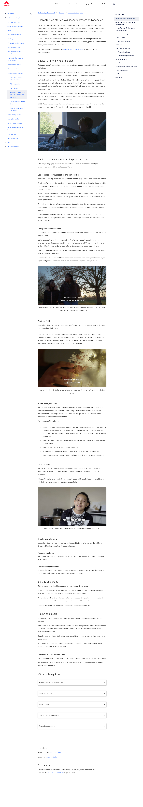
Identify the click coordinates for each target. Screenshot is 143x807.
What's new (10, 14)
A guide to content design (16, 43)
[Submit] (113, 4)
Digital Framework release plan (15, 128)
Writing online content (15, 39)
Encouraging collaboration (89, 4)
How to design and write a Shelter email (16, 59)
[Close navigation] (30, 13)
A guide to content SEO (15, 34)
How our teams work (70, 4)
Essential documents (72, 726)
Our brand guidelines (14, 69)
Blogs (8, 142)
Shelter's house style (14, 65)
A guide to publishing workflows (14, 52)
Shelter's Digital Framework (46, 13)
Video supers (14, 88)
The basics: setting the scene (16, 18)
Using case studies (14, 47)
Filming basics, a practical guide (72, 682)
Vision (57, 4)
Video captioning (15, 84)
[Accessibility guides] (7, 114)
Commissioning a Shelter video (17, 102)
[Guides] (5, 30)
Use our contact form (55, 773)
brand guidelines (52, 757)
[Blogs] (5, 142)
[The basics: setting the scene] (5, 17)
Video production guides (16, 73)
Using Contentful (13, 119)
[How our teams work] (5, 22)
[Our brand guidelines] (7, 69)
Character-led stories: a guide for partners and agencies (17, 94)
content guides (55, 752)
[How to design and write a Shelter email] (7, 58)
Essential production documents (16, 109)
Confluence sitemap (13, 146)
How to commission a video (72, 715)
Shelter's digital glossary (14, 123)
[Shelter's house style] (7, 64)
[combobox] (125, 4)
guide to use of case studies (73, 49)
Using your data (11, 134)
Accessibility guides (14, 115)
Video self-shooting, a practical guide (17, 78)
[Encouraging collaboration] (5, 26)
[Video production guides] (7, 73)
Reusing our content (13, 138)
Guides (104, 4)
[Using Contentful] (7, 119)
